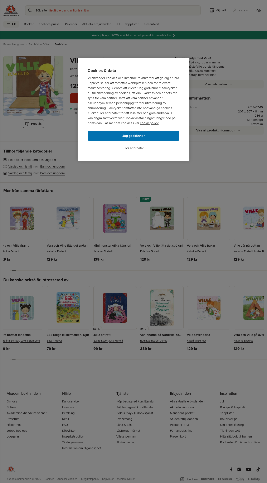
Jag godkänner (133, 135)
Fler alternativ (133, 148)
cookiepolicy (149, 123)
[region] (133, 109)
